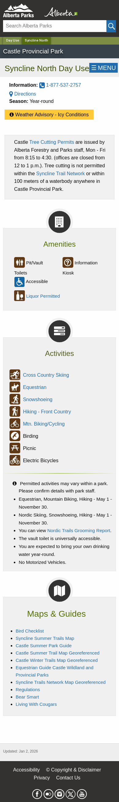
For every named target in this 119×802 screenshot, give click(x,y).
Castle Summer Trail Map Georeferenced (57, 652)
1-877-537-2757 (60, 85)
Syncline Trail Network (60, 173)
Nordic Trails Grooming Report (78, 530)
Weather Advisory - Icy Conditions (49, 113)
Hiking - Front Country (47, 411)
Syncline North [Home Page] (36, 40)
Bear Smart (27, 696)
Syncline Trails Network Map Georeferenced (61, 682)
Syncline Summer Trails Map (45, 638)
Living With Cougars (36, 704)
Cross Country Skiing (46, 375)
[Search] (54, 26)
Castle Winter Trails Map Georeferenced (57, 660)
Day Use (12, 40)
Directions (22, 93)
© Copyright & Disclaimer (73, 769)
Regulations (28, 689)
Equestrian (35, 387)
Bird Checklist (30, 630)
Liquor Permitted (43, 296)
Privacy (42, 777)
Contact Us (68, 777)
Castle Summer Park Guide (44, 645)
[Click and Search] (111, 26)
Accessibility (26, 769)
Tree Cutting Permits (51, 142)
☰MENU (103, 67)
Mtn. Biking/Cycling (44, 423)
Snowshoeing (37, 399)
